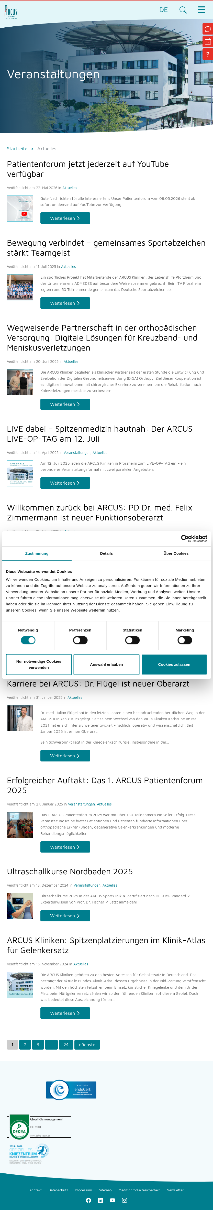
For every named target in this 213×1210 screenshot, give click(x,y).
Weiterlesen (62, 218)
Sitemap (105, 1190)
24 (66, 1044)
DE (163, 9)
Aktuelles (69, 188)
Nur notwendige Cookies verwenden (38, 664)
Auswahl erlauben (106, 664)
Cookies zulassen (174, 664)
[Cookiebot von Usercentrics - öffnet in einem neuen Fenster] (184, 538)
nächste (87, 1044)
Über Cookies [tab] (176, 553)
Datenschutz (58, 1190)
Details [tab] (106, 553)
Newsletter (175, 1190)
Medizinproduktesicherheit (139, 1190)
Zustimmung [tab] (37, 553)
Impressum (83, 1190)
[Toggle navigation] (201, 9)
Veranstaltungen (78, 452)
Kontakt (35, 1190)
